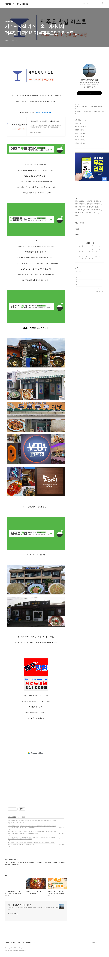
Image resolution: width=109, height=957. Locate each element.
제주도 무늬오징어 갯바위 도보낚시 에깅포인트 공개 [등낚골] (89, 107)
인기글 (82, 223)
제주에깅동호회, (97, 201)
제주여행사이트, (98, 210)
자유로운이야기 (80, 143)
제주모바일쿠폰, (88, 201)
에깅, (82, 210)
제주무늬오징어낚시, (94, 213)
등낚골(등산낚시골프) (10, 942)
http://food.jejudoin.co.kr (43, 112)
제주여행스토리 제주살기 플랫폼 (16, 4)
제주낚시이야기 (80, 137)
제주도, (76, 204)
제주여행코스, (90, 204)
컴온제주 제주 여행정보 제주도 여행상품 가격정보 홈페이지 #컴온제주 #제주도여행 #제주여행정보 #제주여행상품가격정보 (32, 821)
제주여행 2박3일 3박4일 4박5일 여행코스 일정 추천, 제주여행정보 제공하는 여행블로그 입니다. (33, 908)
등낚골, (97, 207)
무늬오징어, (77, 210)
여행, (92, 210)
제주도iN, (77, 213)
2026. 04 (89, 243)
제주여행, (77, 216)
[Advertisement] (36, 752)
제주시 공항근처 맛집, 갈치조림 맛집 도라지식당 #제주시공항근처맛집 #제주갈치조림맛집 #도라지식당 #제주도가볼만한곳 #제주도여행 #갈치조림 (32, 826)
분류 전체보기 (80, 120)
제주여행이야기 (12, 817)
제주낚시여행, (78, 207)
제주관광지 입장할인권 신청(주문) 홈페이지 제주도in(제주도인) (89, 112)
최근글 (76, 223)
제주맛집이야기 (80, 130)
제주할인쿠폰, (82, 204)
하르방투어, (91, 207)
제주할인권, (85, 207)
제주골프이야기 (80, 133)
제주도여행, (87, 210)
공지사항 (78, 123)
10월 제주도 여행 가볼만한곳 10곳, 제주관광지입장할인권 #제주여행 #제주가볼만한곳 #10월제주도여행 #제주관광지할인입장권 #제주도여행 (31, 843)
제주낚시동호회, (84, 213)
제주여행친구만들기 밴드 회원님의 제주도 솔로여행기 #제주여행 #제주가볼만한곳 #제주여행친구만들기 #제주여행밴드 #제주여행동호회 (31, 838)
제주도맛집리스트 (30, 942)
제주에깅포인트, (98, 204)
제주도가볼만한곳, (79, 201)
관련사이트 (94, 942)
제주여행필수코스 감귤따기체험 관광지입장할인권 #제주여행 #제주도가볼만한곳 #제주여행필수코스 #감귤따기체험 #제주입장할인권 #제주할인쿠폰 (32, 832)
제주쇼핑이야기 (80, 140)
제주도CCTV (21, 942)
